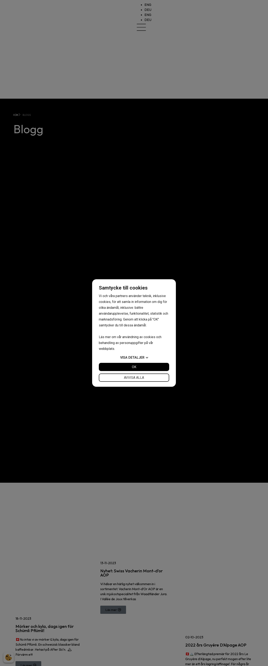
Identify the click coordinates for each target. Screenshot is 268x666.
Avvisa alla (134, 378)
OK (134, 367)
